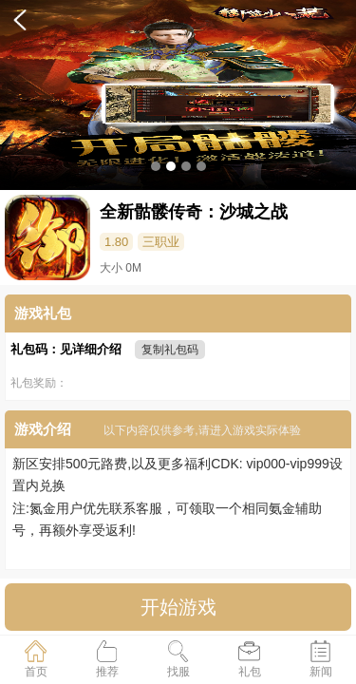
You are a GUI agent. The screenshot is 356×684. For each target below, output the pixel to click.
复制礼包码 (169, 349)
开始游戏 (178, 607)
